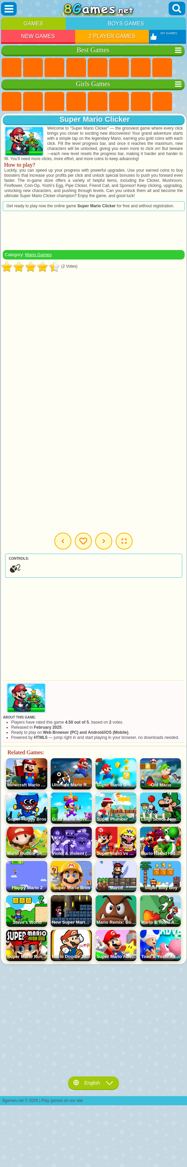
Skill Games (119, 68)
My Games (83, 541)
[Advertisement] (93, 230)
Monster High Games (119, 102)
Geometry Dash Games (162, 68)
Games (33, 23)
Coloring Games (162, 102)
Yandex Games (141, 68)
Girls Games (33, 68)
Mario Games (38, 254)
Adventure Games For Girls (141, 102)
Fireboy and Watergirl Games (54, 102)
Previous (63, 541)
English (93, 1083)
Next (104, 541)
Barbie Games (76, 102)
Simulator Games (54, 68)
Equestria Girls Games (33, 102)
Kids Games (76, 68)
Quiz (97, 102)
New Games (38, 36)
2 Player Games (112, 36)
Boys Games (126, 23)
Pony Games (11, 102)
